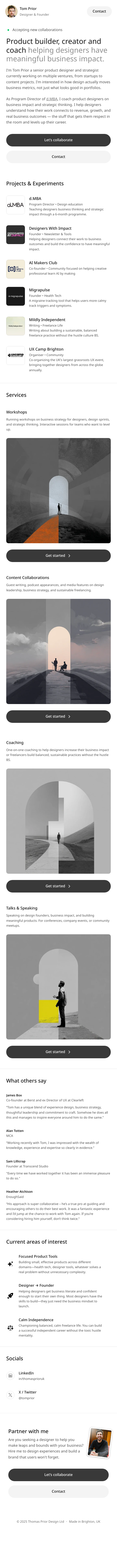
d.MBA (51, 99)
